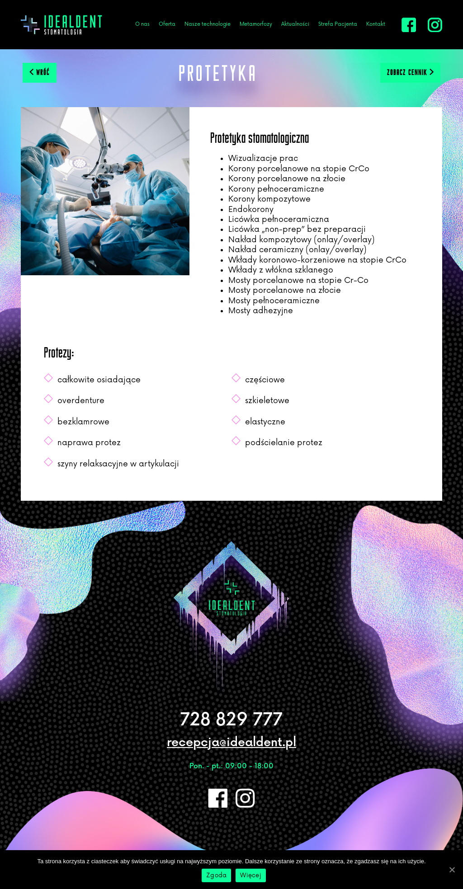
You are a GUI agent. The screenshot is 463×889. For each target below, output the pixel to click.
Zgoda (216, 875)
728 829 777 (231, 720)
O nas (142, 24)
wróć (39, 72)
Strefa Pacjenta (337, 24)
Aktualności (295, 24)
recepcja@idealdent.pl (231, 743)
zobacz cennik (410, 72)
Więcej (250, 875)
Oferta (167, 24)
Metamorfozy (256, 24)
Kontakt (375, 24)
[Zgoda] (451, 869)
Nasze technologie (207, 24)
